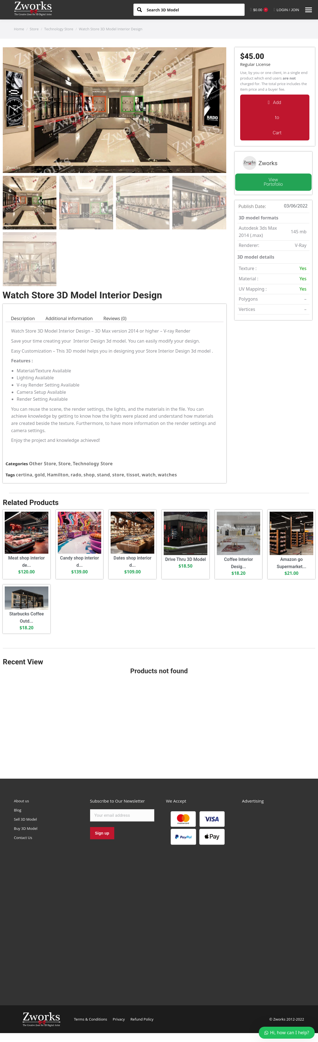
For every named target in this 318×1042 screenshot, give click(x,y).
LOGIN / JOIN (286, 10)
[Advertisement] (159, 723)
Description (23, 318)
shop (89, 475)
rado (76, 475)
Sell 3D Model (25, 819)
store (118, 475)
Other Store (42, 464)
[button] (274, 117)
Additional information (69, 318)
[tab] (23, 318)
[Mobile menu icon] (308, 10)
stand (103, 475)
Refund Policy (141, 1019)
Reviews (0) (114, 318)
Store (64, 464)
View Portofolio (273, 182)
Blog (17, 810)
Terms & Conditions (90, 1019)
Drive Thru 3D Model (185, 559)
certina (24, 475)
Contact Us (23, 837)
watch (149, 475)
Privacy (119, 1019)
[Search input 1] (193, 9)
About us (21, 800)
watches (167, 475)
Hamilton (57, 475)
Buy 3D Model (26, 828)
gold (39, 475)
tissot (133, 475)
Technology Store (93, 464)
